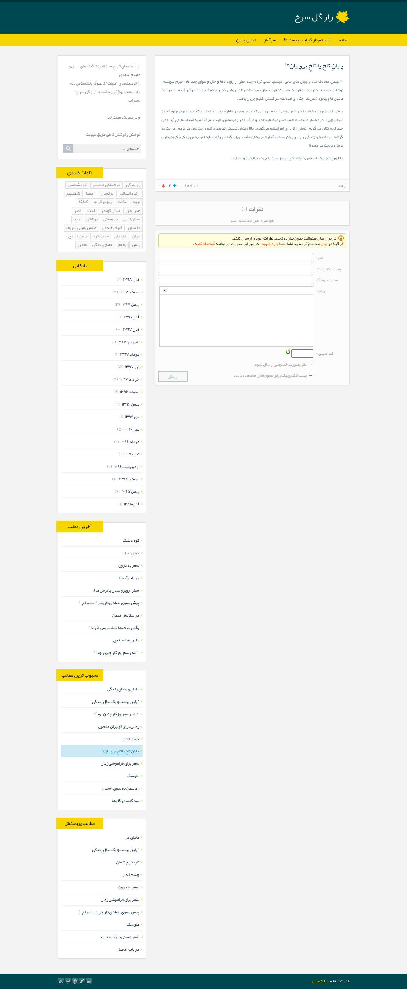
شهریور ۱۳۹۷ (128, 341)
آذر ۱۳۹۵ (131, 504)
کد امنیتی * (324, 353)
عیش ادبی (131, 219)
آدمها (90, 193)
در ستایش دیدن (125, 615)
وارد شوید (269, 243)
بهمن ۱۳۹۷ (130, 304)
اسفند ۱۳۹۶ (129, 391)
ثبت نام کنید (205, 243)
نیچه (136, 202)
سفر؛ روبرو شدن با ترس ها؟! (116, 590)
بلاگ (322, 981)
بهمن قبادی (77, 236)
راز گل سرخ (314, 16)
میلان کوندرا (110, 211)
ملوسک (133, 775)
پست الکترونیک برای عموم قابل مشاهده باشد (270, 375)
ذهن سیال (130, 552)
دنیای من (132, 837)
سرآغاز (270, 39)
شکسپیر (73, 193)
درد (77, 219)
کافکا (83, 202)
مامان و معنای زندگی (123, 689)
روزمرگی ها (102, 202)
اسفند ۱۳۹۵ (129, 479)
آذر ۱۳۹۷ (131, 317)
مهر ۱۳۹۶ (131, 429)
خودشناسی (77, 185)
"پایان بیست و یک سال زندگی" (114, 701)
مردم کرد (101, 236)
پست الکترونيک (328, 269)
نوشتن (92, 219)
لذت (91, 211)
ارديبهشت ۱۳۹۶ (126, 466)
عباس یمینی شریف (81, 228)
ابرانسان (107, 193)
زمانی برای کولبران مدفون (118, 726)
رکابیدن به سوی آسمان (120, 788)
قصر (77, 211)
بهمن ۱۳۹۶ (130, 404)
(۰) (244, 208)
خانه (343, 39)
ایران (136, 236)
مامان (82, 245)
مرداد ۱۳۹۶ (129, 441)
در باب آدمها (129, 577)
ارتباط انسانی (130, 193)
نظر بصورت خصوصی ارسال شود (280, 364)
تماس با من (246, 39)
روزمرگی (133, 185)
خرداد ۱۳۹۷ (129, 379)
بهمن (136, 245)
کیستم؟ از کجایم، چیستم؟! (307, 39)
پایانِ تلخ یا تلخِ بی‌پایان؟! (314, 65)
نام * (319, 258)
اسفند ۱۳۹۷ (129, 292)
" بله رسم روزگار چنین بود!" (116, 652)
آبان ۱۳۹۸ (131, 279)
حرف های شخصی (106, 185)
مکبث (122, 202)
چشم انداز (130, 739)
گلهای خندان (112, 228)
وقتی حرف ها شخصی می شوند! (114, 627)
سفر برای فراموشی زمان (120, 763)
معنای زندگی (102, 245)
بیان (324, 243)
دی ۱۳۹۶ (132, 416)
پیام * (320, 290)
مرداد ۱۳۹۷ (129, 354)
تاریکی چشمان (127, 862)
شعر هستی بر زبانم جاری (119, 936)
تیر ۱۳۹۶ (132, 454)
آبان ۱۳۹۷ (131, 329)
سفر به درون (128, 565)
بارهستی (110, 219)
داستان (134, 228)
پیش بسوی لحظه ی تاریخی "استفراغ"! (109, 602)
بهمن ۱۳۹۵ (130, 491)
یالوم (122, 245)
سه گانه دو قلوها (125, 800)
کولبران (120, 236)
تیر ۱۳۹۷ (132, 366)
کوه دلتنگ (130, 540)
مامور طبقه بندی (126, 640)
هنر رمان (133, 211)
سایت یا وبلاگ (327, 279)
